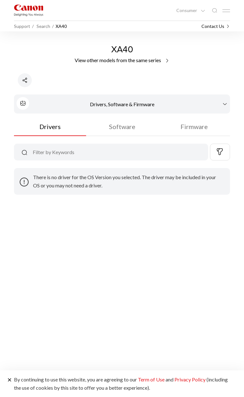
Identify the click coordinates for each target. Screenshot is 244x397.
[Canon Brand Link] (28, 10)
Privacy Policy (190, 379)
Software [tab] (122, 126)
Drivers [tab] (50, 126)
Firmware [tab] (194, 126)
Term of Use (151, 379)
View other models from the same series (122, 60)
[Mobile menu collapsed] (226, 11)
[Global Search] (214, 10)
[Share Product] (25, 80)
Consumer (187, 10)
